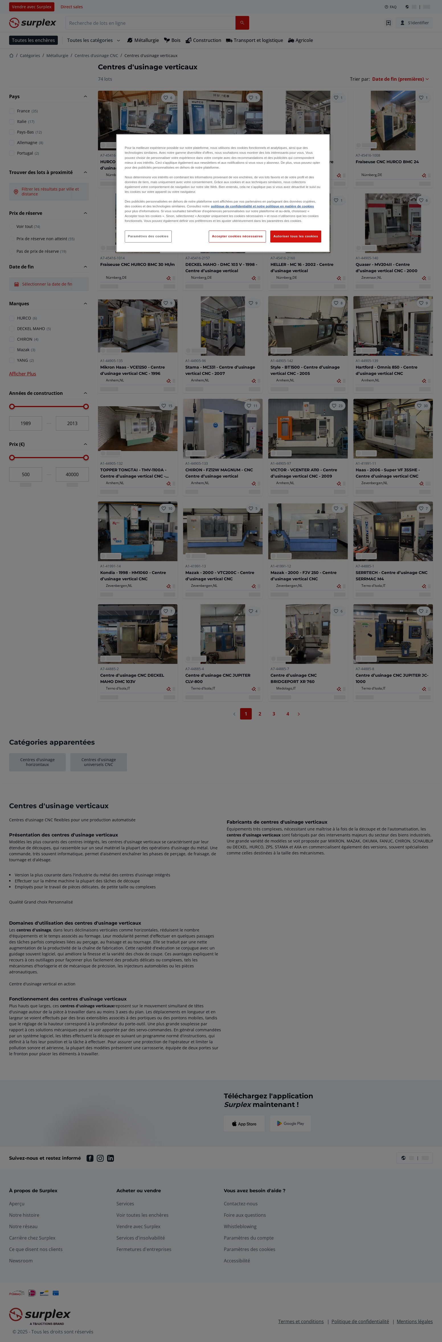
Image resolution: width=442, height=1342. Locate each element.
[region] (223, 193)
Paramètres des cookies (148, 236)
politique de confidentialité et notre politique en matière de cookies (262, 206)
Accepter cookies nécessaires (237, 236)
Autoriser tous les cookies (295, 236)
